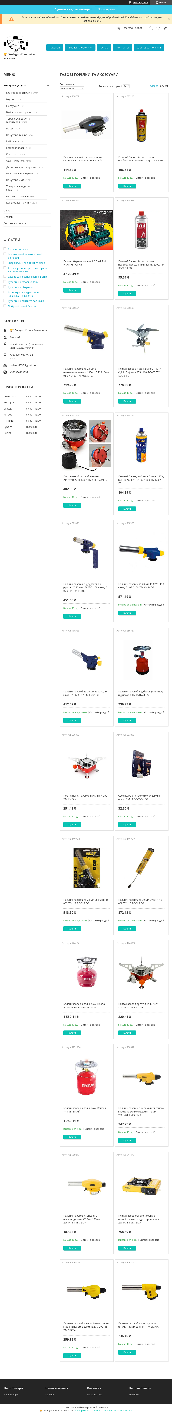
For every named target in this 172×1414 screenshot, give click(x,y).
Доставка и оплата (149, 47)
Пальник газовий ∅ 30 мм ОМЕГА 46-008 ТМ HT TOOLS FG (140, 901)
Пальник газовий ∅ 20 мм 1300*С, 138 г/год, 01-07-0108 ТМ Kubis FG (141, 585)
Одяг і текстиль (15, 160)
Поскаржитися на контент (88, 1410)
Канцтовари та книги (18, 202)
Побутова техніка (16, 135)
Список (164, 85)
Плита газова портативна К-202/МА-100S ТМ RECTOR (138, 1005)
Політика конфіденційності (118, 1410)
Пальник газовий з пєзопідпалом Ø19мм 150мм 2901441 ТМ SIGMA (138, 1325)
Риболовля (12, 141)
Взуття (10, 99)
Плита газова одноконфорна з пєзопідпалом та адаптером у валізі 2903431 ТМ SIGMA (139, 1219)
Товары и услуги (79, 47)
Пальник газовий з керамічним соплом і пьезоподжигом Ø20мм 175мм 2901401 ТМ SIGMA (141, 1111)
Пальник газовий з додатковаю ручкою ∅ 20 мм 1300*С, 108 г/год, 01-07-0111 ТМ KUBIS (86, 587)
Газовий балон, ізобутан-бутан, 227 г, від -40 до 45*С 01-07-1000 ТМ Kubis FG (141, 480)
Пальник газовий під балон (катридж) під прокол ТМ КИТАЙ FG (140, 693)
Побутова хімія (15, 180)
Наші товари (11, 1394)
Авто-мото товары (17, 196)
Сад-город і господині (19, 92)
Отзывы (8, 216)
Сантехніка (12, 154)
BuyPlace (134, 1394)
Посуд (9, 128)
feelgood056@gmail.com (24, 365)
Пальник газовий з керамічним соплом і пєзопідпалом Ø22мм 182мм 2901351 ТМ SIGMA (86, 1327)
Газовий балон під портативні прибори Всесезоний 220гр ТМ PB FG (140, 158)
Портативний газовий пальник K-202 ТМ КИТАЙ (85, 797)
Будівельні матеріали (18, 112)
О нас (104, 47)
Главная (55, 47)
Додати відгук (157, 28)
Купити (72, 186)
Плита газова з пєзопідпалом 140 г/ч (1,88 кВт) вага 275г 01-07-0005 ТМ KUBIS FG (140, 372)
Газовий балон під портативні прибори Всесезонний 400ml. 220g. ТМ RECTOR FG (141, 265)
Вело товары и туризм (19, 173)
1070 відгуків (140, 2)
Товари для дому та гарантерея (18, 120)
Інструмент (12, 105)
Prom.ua (103, 1407)
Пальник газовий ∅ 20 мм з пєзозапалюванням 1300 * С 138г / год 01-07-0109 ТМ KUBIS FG (86, 372)
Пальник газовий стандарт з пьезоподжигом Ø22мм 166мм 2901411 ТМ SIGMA (81, 1219)
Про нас (49, 1394)
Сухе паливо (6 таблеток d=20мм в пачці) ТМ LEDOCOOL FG (139, 797)
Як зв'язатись (94, 1394)
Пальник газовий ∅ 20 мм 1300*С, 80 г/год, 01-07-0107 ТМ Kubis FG (85, 693)
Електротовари (15, 147)
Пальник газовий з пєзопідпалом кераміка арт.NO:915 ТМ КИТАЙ (82, 158)
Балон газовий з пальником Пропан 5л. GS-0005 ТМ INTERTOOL (84, 1005)
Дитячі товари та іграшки (21, 167)
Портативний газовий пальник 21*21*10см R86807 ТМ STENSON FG (85, 478)
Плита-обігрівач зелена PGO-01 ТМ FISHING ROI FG (84, 263)
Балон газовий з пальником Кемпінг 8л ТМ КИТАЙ (84, 1109)
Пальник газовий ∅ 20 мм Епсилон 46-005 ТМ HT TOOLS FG (86, 901)
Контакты (123, 47)
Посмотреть (106, 9)
